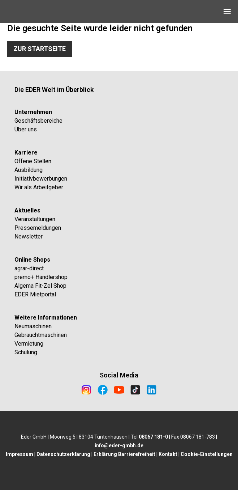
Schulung (25, 352)
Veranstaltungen (34, 219)
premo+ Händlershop (41, 277)
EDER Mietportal (35, 294)
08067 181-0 (153, 437)
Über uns (25, 129)
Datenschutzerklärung (63, 454)
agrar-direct (29, 268)
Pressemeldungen (37, 227)
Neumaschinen (33, 326)
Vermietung (28, 343)
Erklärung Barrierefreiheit (124, 454)
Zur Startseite (39, 48)
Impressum (19, 454)
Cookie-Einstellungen (207, 454)
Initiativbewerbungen (40, 178)
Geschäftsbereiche (38, 120)
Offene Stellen (32, 161)
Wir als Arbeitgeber (38, 187)
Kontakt (168, 454)
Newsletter (28, 236)
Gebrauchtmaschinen (40, 334)
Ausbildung (28, 169)
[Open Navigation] (227, 11)
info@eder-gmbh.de (119, 445)
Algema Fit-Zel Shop (40, 285)
